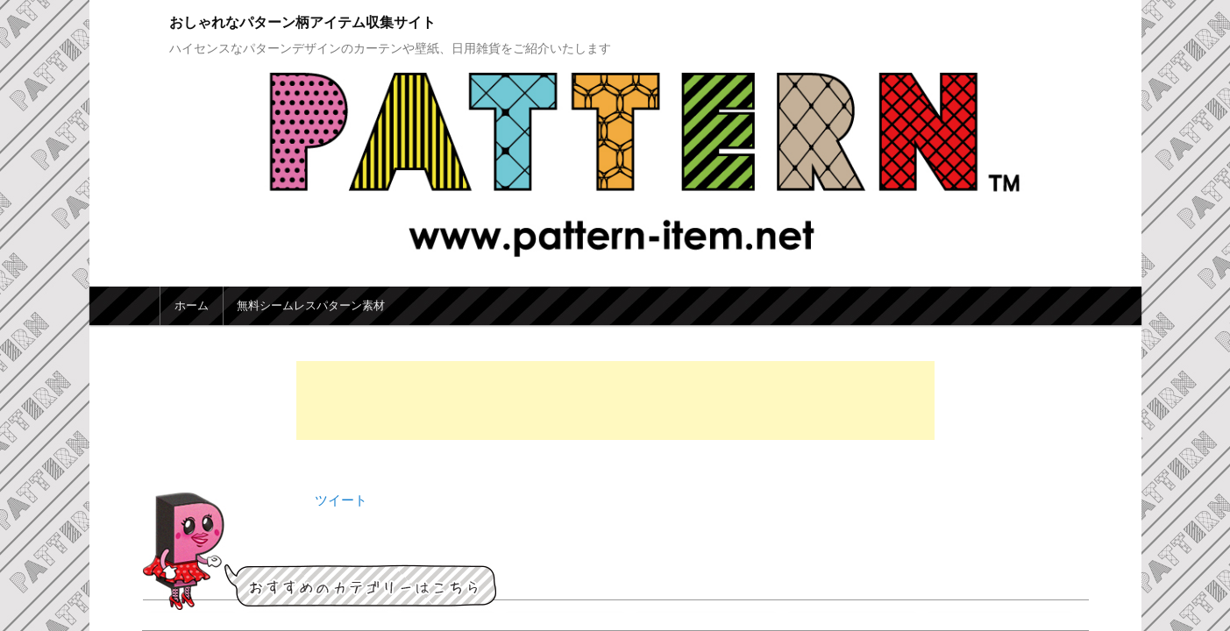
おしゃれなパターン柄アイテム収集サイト (302, 22)
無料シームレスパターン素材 (311, 305)
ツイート (341, 500)
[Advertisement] (615, 400)
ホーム (191, 305)
